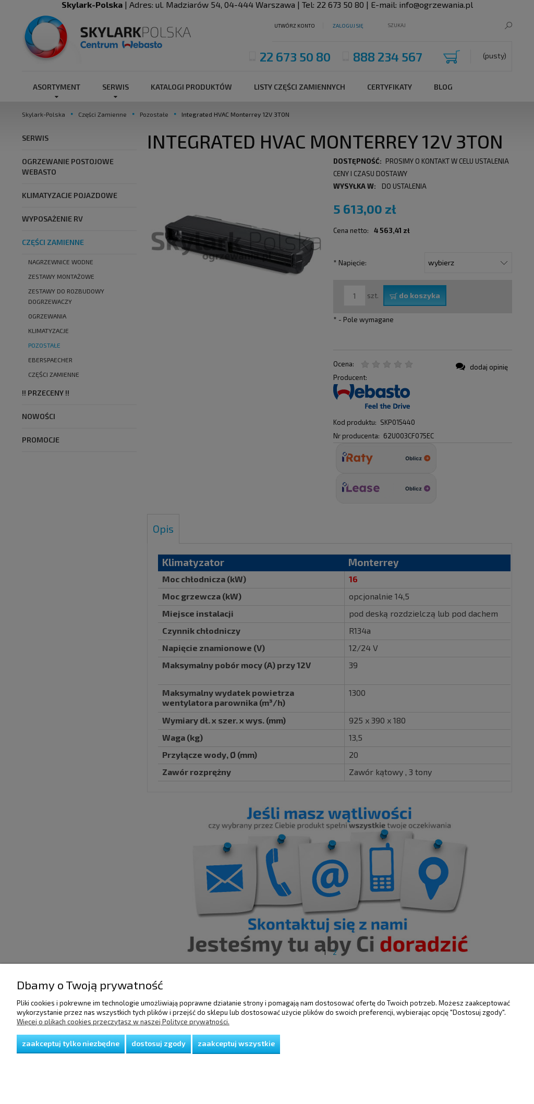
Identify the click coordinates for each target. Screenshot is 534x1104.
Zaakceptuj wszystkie (236, 1043)
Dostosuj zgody (158, 1043)
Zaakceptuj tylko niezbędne (70, 1043)
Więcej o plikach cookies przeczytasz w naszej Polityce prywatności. (123, 1021)
